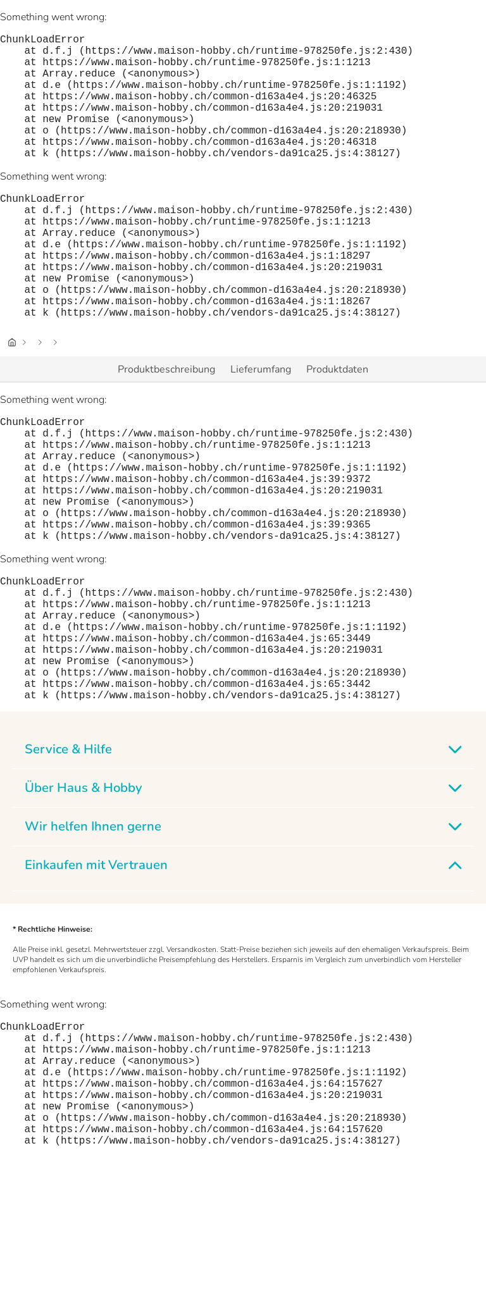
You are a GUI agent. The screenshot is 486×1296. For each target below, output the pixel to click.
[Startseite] (12, 398)
